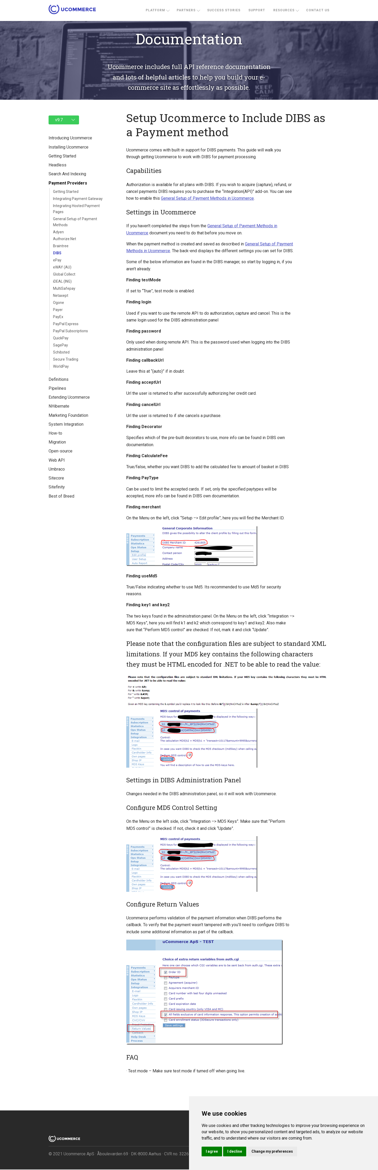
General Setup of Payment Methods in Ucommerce (205, 198)
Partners (186, 10)
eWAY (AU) (62, 267)
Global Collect (64, 274)
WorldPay (61, 366)
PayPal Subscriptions (70, 331)
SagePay (60, 345)
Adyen (58, 232)
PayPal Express (65, 324)
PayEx (58, 317)
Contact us (317, 10)
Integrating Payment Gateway (78, 199)
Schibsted (61, 352)
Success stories (223, 10)
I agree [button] (212, 1151)
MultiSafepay (64, 288)
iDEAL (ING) (62, 281)
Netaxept (60, 295)
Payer (58, 310)
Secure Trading (65, 359)
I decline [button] (234, 1151)
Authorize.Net (64, 239)
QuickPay (61, 338)
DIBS (57, 253)
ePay (57, 260)
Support (256, 10)
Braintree (61, 246)
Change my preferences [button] (272, 1151)
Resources (284, 10)
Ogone (58, 303)
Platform (155, 10)
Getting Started (65, 191)
